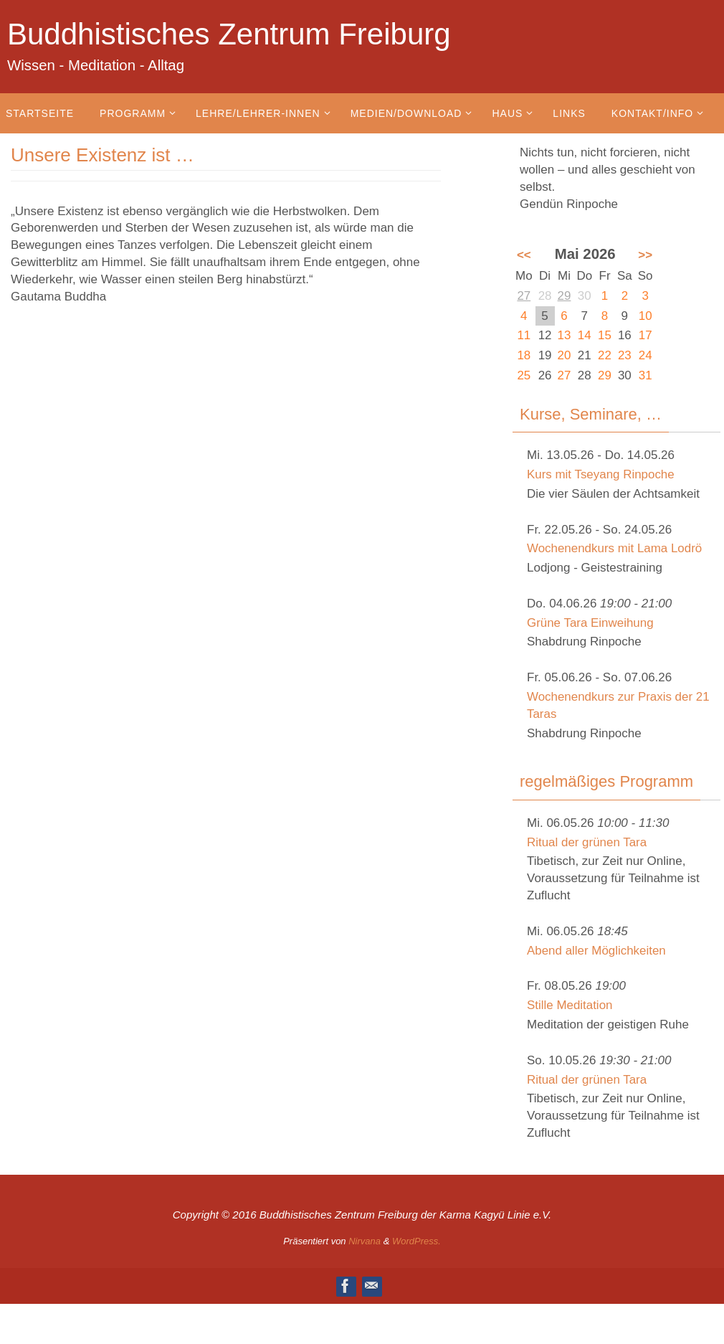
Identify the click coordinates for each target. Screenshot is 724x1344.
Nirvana (364, 1241)
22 (604, 355)
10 (645, 316)
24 (645, 355)
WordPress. (416, 1241)
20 (564, 355)
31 (645, 375)
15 (604, 335)
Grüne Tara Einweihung (590, 623)
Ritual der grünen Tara (587, 842)
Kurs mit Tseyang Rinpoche (601, 474)
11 (523, 335)
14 (584, 335)
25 (523, 375)
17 (645, 335)
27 (523, 296)
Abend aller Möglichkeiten (597, 950)
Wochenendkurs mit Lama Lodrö (614, 548)
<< (524, 255)
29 (564, 296)
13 (564, 335)
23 (625, 355)
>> (645, 255)
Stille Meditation (570, 1005)
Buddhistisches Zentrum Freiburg (229, 34)
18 (523, 355)
